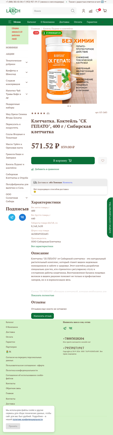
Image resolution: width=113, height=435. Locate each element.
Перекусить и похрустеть (13, 126)
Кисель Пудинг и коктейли (58, 28)
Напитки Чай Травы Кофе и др (13, 94)
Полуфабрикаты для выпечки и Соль (17, 186)
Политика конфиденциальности (22, 370)
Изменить (67, 182)
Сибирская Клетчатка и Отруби (17, 176)
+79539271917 (73, 348)
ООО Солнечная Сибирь (12, 198)
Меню (14, 22)
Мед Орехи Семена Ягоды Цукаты (16, 116)
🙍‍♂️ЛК (8, 351)
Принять (13, 426)
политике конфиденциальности (28, 419)
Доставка (64, 22)
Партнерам (11, 346)
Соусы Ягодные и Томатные (15, 136)
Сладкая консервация (13, 82)
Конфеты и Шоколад (12, 72)
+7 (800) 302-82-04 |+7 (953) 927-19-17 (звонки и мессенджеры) (35, 1)
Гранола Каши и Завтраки (15, 155)
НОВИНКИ (12, 47)
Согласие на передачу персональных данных (23, 359)
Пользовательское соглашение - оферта (25, 365)
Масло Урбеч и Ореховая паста (14, 146)
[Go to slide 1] (68, 106)
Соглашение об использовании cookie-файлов (25, 377)
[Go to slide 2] (70, 106)
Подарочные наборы (13, 105)
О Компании (48, 22)
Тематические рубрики (13, 62)
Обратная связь (13, 388)
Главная (35, 28)
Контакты (10, 383)
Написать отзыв (42, 315)
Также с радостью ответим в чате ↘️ (86, 1)
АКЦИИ (10, 54)
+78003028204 (73, 338)
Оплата (78, 22)
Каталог (31, 22)
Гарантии (92, 22)
